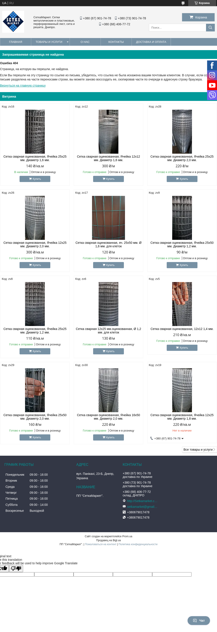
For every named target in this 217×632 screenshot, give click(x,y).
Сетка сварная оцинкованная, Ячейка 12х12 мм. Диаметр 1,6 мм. (108, 158)
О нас (85, 42)
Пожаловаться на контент (100, 544)
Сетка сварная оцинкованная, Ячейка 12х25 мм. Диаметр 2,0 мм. (35, 244)
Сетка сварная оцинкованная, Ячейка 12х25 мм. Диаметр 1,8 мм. (181, 416)
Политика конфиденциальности (138, 544)
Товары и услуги (49, 42)
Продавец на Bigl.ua (108, 540)
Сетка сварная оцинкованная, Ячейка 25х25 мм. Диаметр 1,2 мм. (35, 330)
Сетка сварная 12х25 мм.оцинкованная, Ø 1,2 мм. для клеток (108, 330)
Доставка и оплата (151, 42)
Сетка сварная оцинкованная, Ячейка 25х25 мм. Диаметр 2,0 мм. (181, 158)
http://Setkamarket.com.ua (142, 501)
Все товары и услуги (198, 449)
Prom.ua (127, 536)
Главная (15, 42)
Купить (37, 178)
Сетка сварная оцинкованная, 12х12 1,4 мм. (181, 329)
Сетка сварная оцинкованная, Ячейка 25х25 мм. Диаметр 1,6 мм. (35, 158)
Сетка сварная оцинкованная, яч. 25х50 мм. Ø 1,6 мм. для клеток (109, 244)
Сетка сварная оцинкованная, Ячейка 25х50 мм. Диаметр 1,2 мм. (181, 244)
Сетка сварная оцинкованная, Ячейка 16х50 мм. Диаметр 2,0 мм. (108, 416)
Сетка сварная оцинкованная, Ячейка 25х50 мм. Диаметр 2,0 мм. (35, 416)
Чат (199, 621)
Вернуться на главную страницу (23, 85)
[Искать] (210, 27)
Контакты (116, 42)
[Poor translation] (16, 568)
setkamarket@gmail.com (142, 506)
